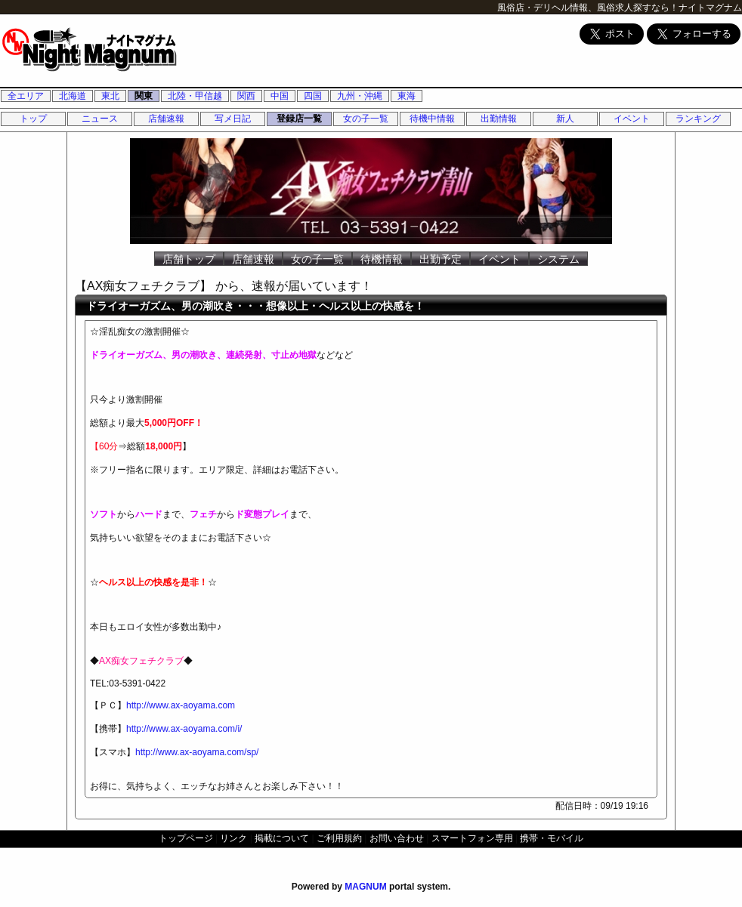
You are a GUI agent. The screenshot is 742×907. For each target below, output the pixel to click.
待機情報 (381, 259)
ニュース (100, 118)
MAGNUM (365, 886)
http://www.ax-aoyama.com (180, 705)
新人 (565, 118)
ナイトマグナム (710, 7)
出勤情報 (499, 118)
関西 (246, 96)
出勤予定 (440, 259)
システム (558, 259)
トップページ (186, 838)
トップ (33, 118)
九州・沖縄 (359, 96)
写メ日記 (233, 118)
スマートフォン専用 (472, 838)
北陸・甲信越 (195, 96)
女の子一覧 (365, 118)
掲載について (282, 838)
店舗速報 (166, 118)
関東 (143, 96)
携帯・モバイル (551, 838)
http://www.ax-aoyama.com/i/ (184, 728)
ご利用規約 (339, 838)
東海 (406, 96)
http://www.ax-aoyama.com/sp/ (196, 752)
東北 (110, 96)
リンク (233, 838)
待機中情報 (432, 118)
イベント (632, 118)
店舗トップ (188, 259)
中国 (280, 96)
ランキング (698, 118)
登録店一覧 (299, 118)
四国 (313, 96)
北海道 (72, 96)
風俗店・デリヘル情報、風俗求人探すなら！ (588, 7)
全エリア (26, 96)
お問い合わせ (396, 838)
